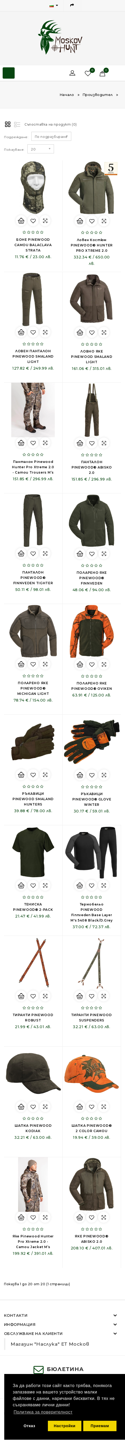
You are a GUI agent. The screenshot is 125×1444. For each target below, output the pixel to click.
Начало (67, 94)
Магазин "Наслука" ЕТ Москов (50, 1344)
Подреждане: (16, 137)
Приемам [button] (100, 1426)
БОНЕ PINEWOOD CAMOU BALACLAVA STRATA (33, 245)
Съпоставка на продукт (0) (50, 124)
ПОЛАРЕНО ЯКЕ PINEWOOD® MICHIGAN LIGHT (33, 688)
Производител (97, 94)
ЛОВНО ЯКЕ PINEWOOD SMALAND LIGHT (91, 356)
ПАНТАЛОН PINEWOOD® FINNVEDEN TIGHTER (33, 577)
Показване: (14, 150)
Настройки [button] (64, 1426)
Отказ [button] (29, 1426)
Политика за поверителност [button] (43, 1412)
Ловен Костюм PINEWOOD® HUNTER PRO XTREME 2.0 (92, 245)
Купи (21, 220)
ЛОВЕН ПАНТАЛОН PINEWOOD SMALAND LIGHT (33, 356)
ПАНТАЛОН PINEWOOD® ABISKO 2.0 (92, 467)
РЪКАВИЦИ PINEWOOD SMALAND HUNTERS (33, 799)
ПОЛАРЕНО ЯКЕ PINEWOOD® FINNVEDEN (92, 578)
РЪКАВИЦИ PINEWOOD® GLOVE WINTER (91, 799)
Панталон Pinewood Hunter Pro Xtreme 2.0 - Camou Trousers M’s (33, 467)
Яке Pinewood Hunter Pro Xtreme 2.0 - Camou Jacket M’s (33, 1241)
